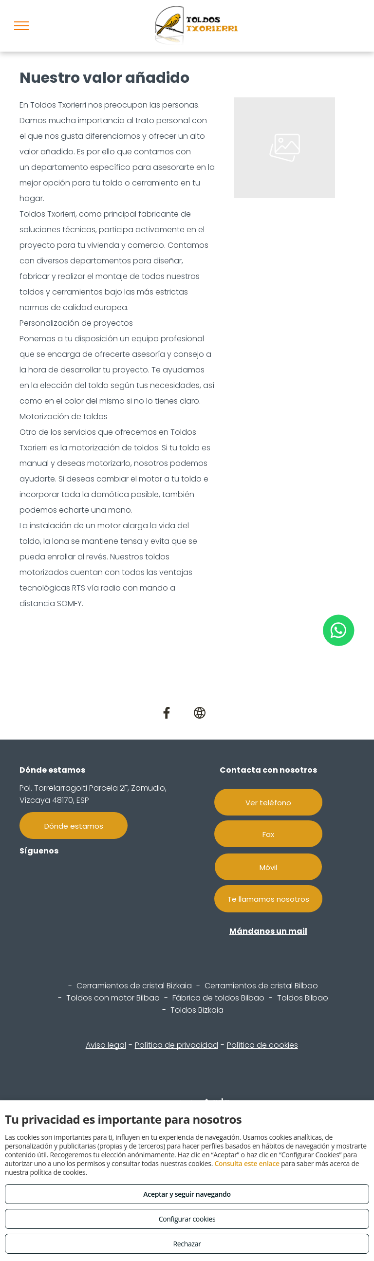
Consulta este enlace (246, 1163)
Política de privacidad (176, 1045)
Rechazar (187, 1243)
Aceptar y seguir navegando (186, 1194)
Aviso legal (106, 1045)
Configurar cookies (187, 1219)
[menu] (21, 25)
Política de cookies (262, 1045)
